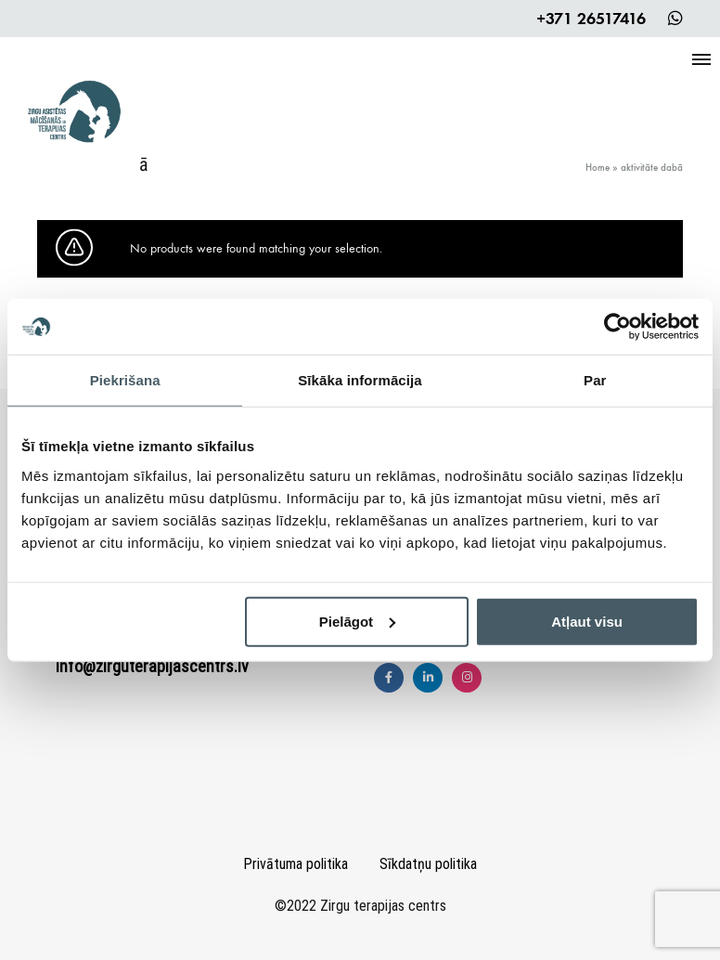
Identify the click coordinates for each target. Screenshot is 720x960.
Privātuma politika (295, 864)
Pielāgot (357, 621)
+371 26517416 (591, 18)
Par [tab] (595, 380)
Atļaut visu (587, 621)
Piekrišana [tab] (125, 380)
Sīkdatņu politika (428, 864)
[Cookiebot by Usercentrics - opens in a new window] (617, 327)
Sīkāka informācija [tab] (360, 380)
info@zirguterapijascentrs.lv (152, 666)
